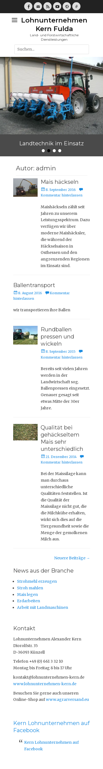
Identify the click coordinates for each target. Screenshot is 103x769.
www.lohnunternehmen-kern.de (44, 683)
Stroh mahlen (30, 587)
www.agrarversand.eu (67, 699)
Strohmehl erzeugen (37, 581)
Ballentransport (34, 285)
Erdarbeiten (28, 600)
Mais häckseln (60, 182)
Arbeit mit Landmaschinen (42, 607)
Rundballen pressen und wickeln (57, 336)
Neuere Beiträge (72, 558)
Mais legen (27, 594)
